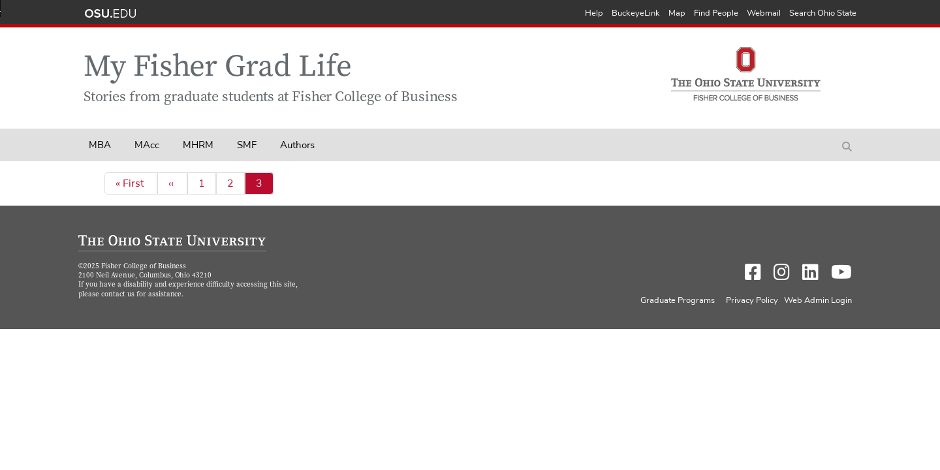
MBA (100, 145)
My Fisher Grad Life (218, 69)
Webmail (764, 13)
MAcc (146, 145)
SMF (247, 145)
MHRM (198, 145)
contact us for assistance (141, 294)
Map (676, 13)
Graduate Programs (677, 300)
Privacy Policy (752, 300)
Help (594, 13)
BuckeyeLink (636, 13)
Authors (297, 145)
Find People (716, 13)
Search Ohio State (822, 13)
